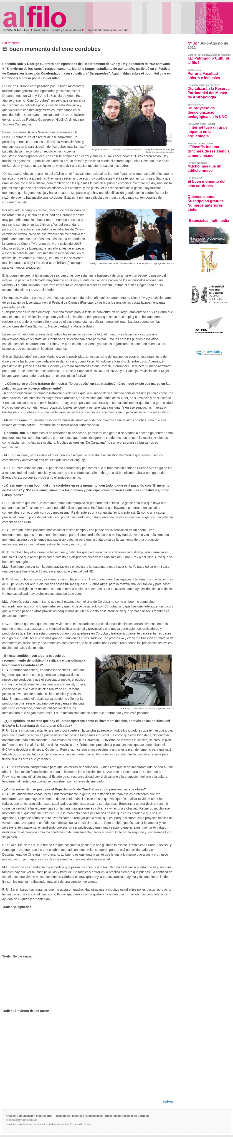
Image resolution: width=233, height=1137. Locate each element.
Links (192, 209)
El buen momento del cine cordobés (206, 183)
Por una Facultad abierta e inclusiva (203, 75)
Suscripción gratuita (205, 201)
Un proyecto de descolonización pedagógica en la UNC (207, 112)
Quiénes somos (201, 197)
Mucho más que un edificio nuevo (204, 168)
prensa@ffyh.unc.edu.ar (21, 1120)
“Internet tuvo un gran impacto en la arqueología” (207, 131)
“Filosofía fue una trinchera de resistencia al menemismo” (208, 151)
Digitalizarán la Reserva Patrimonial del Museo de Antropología (208, 92)
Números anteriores (205, 205)
